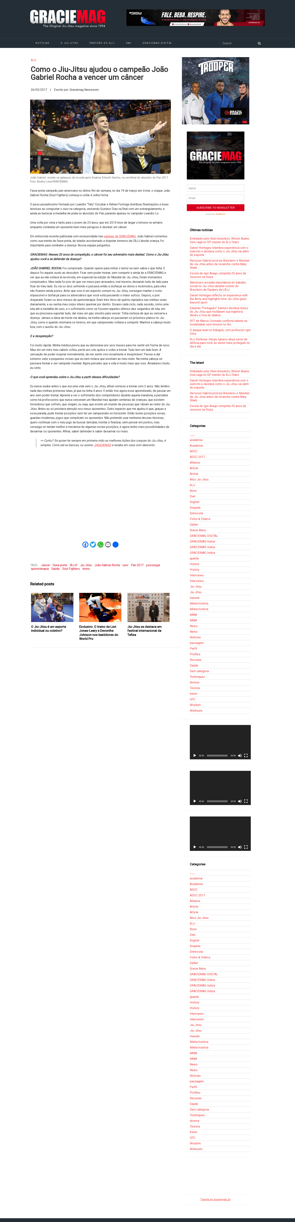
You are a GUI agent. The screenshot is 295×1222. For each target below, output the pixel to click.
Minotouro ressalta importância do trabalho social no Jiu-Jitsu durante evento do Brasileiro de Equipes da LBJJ (218, 286)
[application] (220, 742)
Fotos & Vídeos (200, 519)
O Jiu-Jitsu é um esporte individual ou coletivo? (48, 629)
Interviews (197, 575)
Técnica (195, 688)
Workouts (196, 710)
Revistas (195, 660)
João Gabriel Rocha (107, 565)
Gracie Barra (198, 530)
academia (196, 440)
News (194, 626)
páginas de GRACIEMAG (120, 236)
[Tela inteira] (246, 755)
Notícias (42, 43)
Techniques (197, 677)
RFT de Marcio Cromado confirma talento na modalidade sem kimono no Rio (218, 322)
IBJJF (74, 565)
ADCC (194, 451)
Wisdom (195, 705)
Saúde (55, 569)
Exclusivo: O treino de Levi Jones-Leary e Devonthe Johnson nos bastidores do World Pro (98, 633)
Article (194, 468)
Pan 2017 (137, 565)
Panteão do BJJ (102, 43)
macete (195, 598)
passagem (197, 643)
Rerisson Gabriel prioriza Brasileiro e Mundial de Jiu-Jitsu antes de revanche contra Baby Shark (219, 264)
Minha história (199, 603)
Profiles (195, 654)
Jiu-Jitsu (86, 565)
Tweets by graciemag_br (215, 1199)
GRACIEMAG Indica (202, 541)
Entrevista (196, 513)
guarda (194, 558)
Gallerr (194, 524)
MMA (193, 615)
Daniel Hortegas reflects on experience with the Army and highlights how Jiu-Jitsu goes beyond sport (219, 299)
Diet (192, 496)
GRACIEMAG (102, 445)
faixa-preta (60, 565)
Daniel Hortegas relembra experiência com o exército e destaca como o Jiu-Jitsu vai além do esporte (219, 251)
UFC (192, 699)
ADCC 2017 (197, 457)
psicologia (153, 565)
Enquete (195, 507)
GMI (129, 43)
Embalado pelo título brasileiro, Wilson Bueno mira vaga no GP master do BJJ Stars (219, 240)
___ (192, 434)
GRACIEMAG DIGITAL (157, 43)
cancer (45, 565)
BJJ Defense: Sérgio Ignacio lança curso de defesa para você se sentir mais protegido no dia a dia (220, 342)
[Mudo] (240, 755)
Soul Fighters (71, 569)
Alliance (195, 462)
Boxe (193, 491)
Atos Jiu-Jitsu (199, 479)
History (194, 564)
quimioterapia (40, 569)
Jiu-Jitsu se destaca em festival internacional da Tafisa (144, 631)
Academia (196, 445)
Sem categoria (199, 671)
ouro (125, 565)
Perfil (193, 648)
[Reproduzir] (195, 755)
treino (86, 569)
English (194, 502)
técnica (194, 682)
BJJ (33, 60)
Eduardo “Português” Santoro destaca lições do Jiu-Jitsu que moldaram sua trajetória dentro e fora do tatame (219, 311)
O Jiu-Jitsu (69, 43)
